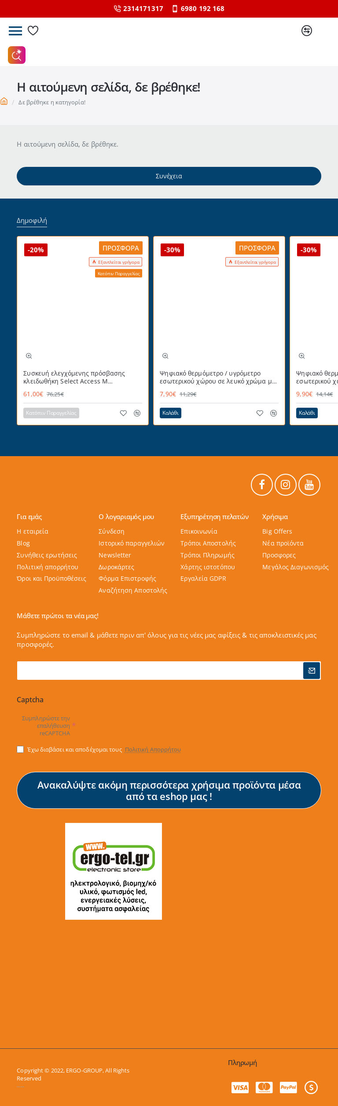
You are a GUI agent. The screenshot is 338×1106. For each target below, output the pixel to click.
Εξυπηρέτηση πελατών (214, 517)
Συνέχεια (169, 176)
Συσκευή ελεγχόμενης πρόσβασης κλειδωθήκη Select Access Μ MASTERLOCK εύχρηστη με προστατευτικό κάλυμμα (74, 377)
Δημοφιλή (32, 220)
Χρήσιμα (275, 517)
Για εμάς (29, 517)
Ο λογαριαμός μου (126, 517)
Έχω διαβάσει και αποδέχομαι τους (100, 749)
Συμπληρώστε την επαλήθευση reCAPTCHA (46, 726)
